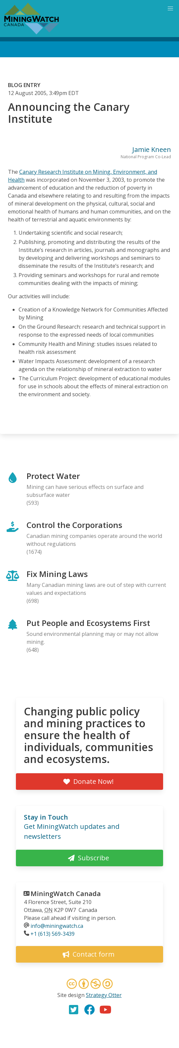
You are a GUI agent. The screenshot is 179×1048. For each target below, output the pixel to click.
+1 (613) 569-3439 (52, 933)
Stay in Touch (46, 817)
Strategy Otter (104, 995)
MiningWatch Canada (65, 893)
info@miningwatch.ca (56, 925)
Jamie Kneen (151, 149)
